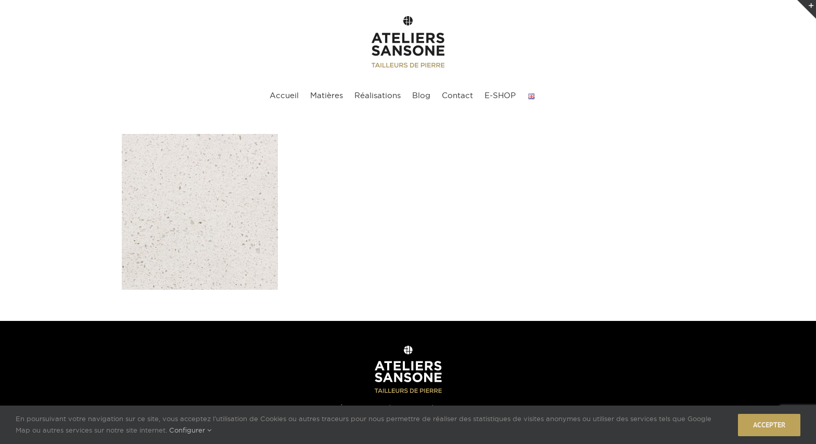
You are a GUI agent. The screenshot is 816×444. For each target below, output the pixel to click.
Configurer (190, 430)
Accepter (769, 424)
